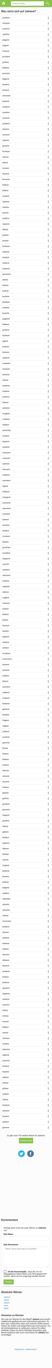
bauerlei (5, 313)
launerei (5, 625)
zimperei (6, 23)
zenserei (6, 135)
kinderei (5, 84)
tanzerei (5, 782)
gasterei (5, 821)
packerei (6, 18)
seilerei (5, 915)
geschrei (6, 743)
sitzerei (5, 860)
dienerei (5, 954)
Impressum (19, 1349)
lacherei (5, 664)
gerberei (5, 709)
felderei (5, 759)
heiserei (5, 1066)
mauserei (6, 452)
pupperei (6, 319)
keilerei (5, 285)
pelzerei (5, 129)
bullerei (5, 977)
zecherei (6, 118)
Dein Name (8, 1234)
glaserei (5, 1127)
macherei (6, 480)
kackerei (6, 335)
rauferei (5, 207)
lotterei (5, 380)
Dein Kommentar (11, 1244)
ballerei (5, 882)
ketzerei (5, 90)
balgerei (5, 888)
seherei (7, 1297)
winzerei (5, 525)
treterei (5, 1083)
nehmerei (6, 575)
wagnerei (6, 558)
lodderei (5, 391)
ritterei (5, 1010)
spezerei (6, 988)
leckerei (5, 531)
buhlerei (5, 982)
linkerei (5, 402)
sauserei (6, 1060)
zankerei (6, 358)
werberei (6, 386)
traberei (5, 787)
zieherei (5, 140)
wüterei (5, 609)
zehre (6, 1308)
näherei (5, 592)
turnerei (5, 168)
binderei (5, 927)
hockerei (6, 246)
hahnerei (6, 1049)
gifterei (5, 1088)
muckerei (6, 653)
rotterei (5, 1016)
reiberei (5, 1077)
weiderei (6, 447)
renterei (5, 1044)
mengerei (6, 497)
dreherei (5, 943)
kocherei (6, 151)
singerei (5, 865)
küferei (5, 681)
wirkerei (5, 642)
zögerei (5, 45)
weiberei (6, 492)
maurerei (6, 458)
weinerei (6, 374)
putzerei (5, 330)
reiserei (5, 1021)
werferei (5, 397)
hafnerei (5, 1111)
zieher (6, 1300)
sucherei (6, 737)
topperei (5, 815)
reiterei (5, 1033)
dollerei (5, 949)
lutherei (5, 519)
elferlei (5, 229)
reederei (5, 263)
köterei (5, 620)
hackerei (6, 1105)
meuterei (6, 514)
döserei (5, 932)
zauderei (6, 112)
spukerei (6, 971)
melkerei (6, 475)
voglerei (5, 598)
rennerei (5, 1038)
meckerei (6, 363)
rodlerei (5, 1094)
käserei (5, 542)
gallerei (5, 832)
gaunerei (6, 809)
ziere (6, 1305)
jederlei (5, 235)
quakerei (6, 268)
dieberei (5, 960)
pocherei (6, 56)
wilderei (5, 425)
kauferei (5, 296)
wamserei (6, 508)
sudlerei (5, 731)
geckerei (6, 804)
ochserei (6, 603)
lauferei (5, 631)
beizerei (5, 876)
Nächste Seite (26, 1140)
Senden (8, 1282)
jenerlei (5, 241)
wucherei (6, 687)
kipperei (5, 79)
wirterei (5, 648)
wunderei (6, 553)
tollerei (5, 826)
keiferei (5, 291)
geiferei (5, 798)
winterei (5, 436)
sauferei (5, 999)
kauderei (6, 302)
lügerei (5, 486)
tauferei (5, 837)
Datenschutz (31, 1349)
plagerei (5, 40)
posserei (6, 73)
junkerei (5, 347)
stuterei (5, 765)
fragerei (5, 720)
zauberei (6, 107)
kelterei (5, 185)
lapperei (5, 637)
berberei (5, 871)
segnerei (6, 994)
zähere (7, 1303)
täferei (5, 162)
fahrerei (5, 770)
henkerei (6, 703)
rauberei (5, 202)
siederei (5, 893)
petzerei (5, 146)
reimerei (5, 1005)
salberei (5, 1055)
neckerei (6, 570)
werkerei (6, 408)
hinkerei (5, 715)
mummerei (7, 659)
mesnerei (6, 503)
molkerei (6, 419)
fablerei (5, 848)
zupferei (5, 34)
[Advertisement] (26, 1189)
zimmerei (6, 96)
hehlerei (5, 938)
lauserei (5, 174)
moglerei (6, 413)
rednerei (5, 252)
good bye (6, 547)
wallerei (5, 676)
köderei (5, 614)
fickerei (5, 754)
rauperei (5, 224)
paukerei (6, 123)
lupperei (5, 441)
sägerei (5, 726)
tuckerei (5, 51)
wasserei (6, 469)
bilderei (5, 1027)
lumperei (6, 369)
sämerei (5, 776)
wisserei (5, 670)
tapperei (5, 843)
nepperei (6, 586)
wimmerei (6, 430)
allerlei (5, 280)
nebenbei (6, 899)
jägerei (5, 341)
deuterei (5, 966)
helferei (5, 1122)
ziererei (5, 157)
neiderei (5, 581)
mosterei (6, 536)
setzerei (5, 904)
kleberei (5, 68)
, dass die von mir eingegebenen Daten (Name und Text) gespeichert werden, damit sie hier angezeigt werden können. (25, 1274)
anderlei (5, 307)
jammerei (6, 274)
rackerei (5, 196)
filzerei (5, 748)
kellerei (5, 190)
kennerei (6, 179)
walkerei (5, 692)
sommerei (6, 921)
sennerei (6, 910)
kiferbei (5, 854)
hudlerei (5, 218)
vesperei (6, 698)
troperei (5, 1072)
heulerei (5, 257)
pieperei (5, 101)
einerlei (5, 213)
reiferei (5, 1099)
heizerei (5, 1116)
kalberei (5, 324)
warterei (5, 464)
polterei (5, 62)
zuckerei (6, 29)
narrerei (5, 564)
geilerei (5, 793)
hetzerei (5, 352)
